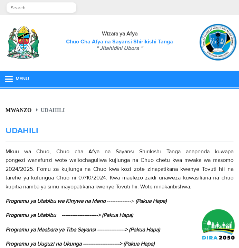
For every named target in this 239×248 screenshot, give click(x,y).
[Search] (34, 7)
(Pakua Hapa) (117, 215)
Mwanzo (19, 110)
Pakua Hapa (151, 201)
